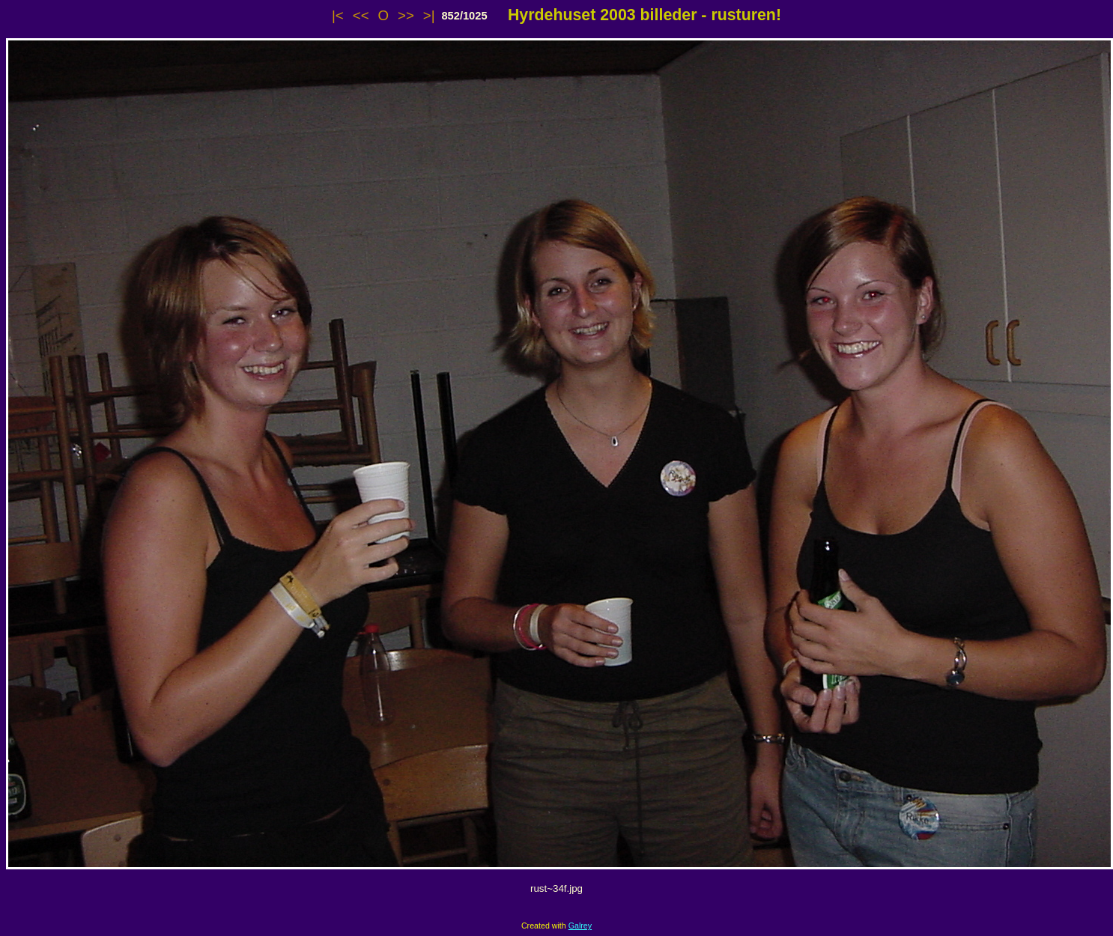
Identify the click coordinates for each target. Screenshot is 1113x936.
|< (338, 15)
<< (361, 15)
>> (406, 15)
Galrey (580, 925)
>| (429, 15)
